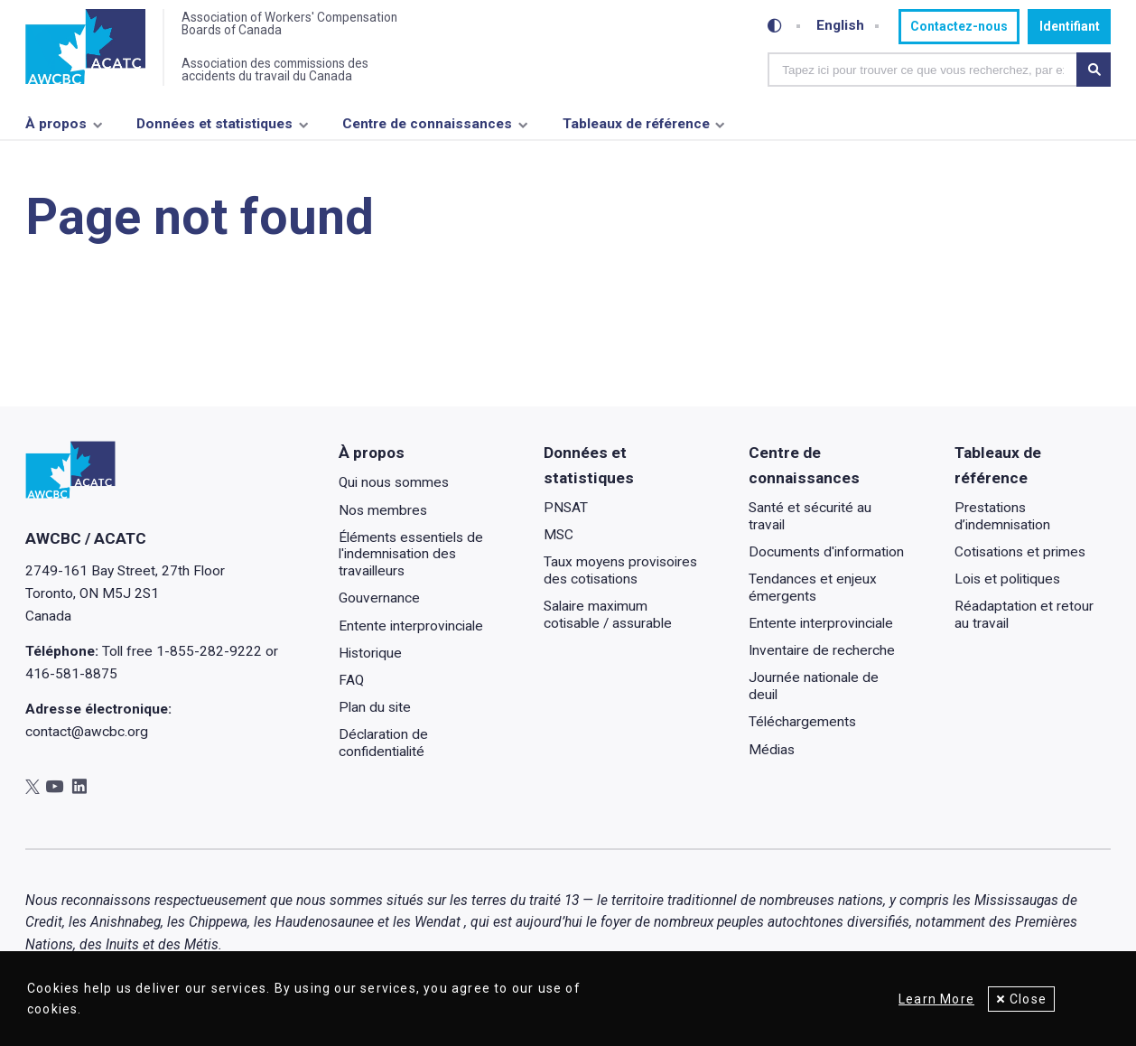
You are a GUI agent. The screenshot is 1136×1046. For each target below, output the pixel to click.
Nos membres (383, 510)
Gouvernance (379, 599)
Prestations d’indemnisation (1002, 516)
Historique (370, 653)
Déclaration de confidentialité (383, 744)
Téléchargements (803, 722)
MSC (558, 536)
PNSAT (566, 508)
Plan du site (375, 707)
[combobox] (922, 69)
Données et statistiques (214, 124)
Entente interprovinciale (411, 626)
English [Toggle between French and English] (840, 26)
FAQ (351, 680)
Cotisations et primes (1019, 552)
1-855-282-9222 (209, 651)
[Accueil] (85, 48)
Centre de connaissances (427, 124)
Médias (773, 750)
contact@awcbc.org (86, 732)
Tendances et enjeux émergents (814, 587)
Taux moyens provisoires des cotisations (620, 571)
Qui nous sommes (394, 483)
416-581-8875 (71, 674)
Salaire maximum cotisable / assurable (608, 615)
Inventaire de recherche (823, 651)
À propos (56, 124)
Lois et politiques (1007, 579)
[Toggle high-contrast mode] (775, 26)
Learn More (936, 999)
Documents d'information (827, 552)
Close (1028, 999)
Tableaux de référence (636, 124)
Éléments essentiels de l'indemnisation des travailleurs (411, 554)
